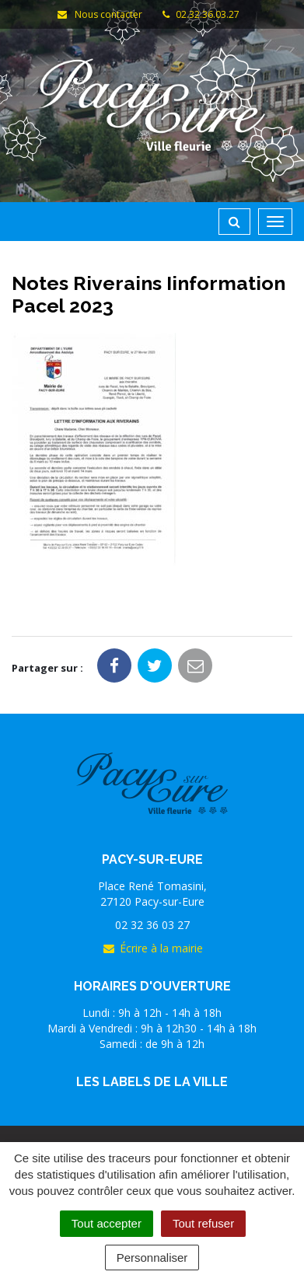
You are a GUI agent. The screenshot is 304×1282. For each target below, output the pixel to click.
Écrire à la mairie (152, 948)
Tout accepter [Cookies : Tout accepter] (107, 1223)
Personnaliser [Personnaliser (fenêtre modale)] (152, 1257)
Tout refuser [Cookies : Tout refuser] (203, 1223)
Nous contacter (99, 14)
